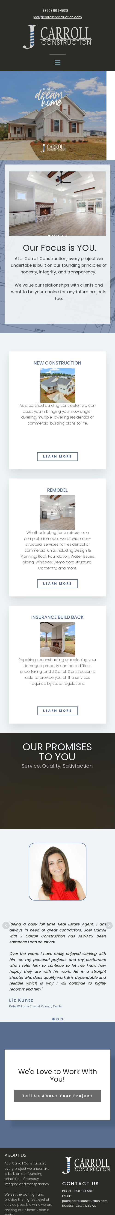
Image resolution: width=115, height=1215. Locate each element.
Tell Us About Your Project (57, 1095)
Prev (6, 925)
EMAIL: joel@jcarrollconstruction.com (84, 1198)
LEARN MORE (57, 456)
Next (109, 925)
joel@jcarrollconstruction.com (57, 17)
